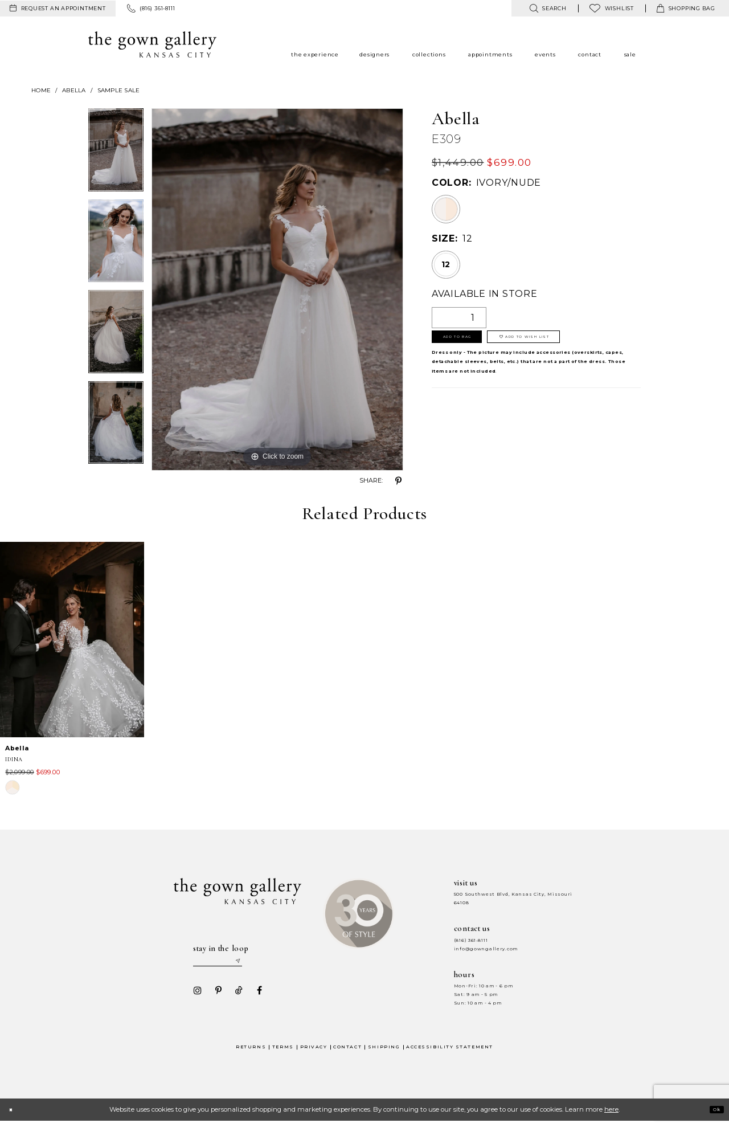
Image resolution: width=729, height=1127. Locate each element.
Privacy (313, 1052)
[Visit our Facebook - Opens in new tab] (255, 996)
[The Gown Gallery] (152, 44)
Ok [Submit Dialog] (712, 1115)
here (611, 1115)
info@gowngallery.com (486, 949)
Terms (283, 1052)
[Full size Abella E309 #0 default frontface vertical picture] (277, 289)
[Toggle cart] (686, 8)
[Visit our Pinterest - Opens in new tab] (214, 996)
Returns (251, 1052)
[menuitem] (58, 9)
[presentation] (72, 639)
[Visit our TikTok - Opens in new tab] (235, 996)
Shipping (384, 1052)
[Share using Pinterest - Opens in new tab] (398, 480)
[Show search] (548, 8)
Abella (74, 90)
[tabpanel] (116, 153)
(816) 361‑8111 (471, 940)
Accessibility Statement (449, 1052)
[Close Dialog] (14, 1115)
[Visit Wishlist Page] (611, 8)
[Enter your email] (228, 964)
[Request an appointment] (58, 9)
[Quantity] (459, 317)
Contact (347, 1052)
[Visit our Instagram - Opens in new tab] (194, 996)
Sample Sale (118, 90)
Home (41, 90)
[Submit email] (259, 964)
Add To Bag (471, 343)
